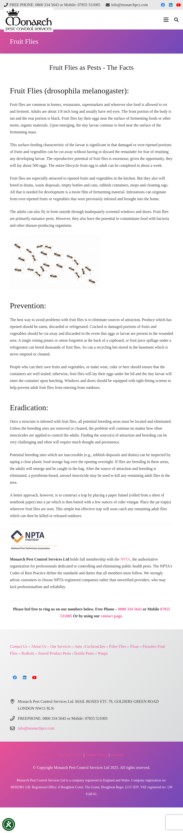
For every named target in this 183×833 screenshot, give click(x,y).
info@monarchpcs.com (36, 728)
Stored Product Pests (54, 653)
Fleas (134, 646)
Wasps (103, 653)
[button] (166, 20)
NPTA (125, 559)
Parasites (149, 646)
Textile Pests (84, 653)
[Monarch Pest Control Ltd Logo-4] (28, 20)
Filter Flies (117, 646)
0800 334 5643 (130, 609)
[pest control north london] (91, 262)
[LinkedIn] (171, 5)
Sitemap (116, 755)
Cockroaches (95, 646)
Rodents (27, 653)
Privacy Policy (71, 755)
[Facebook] (163, 5)
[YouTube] (179, 5)
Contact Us (19, 646)
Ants (78, 646)
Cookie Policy (96, 755)
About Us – (40, 646)
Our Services (60, 646)
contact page (111, 616)
